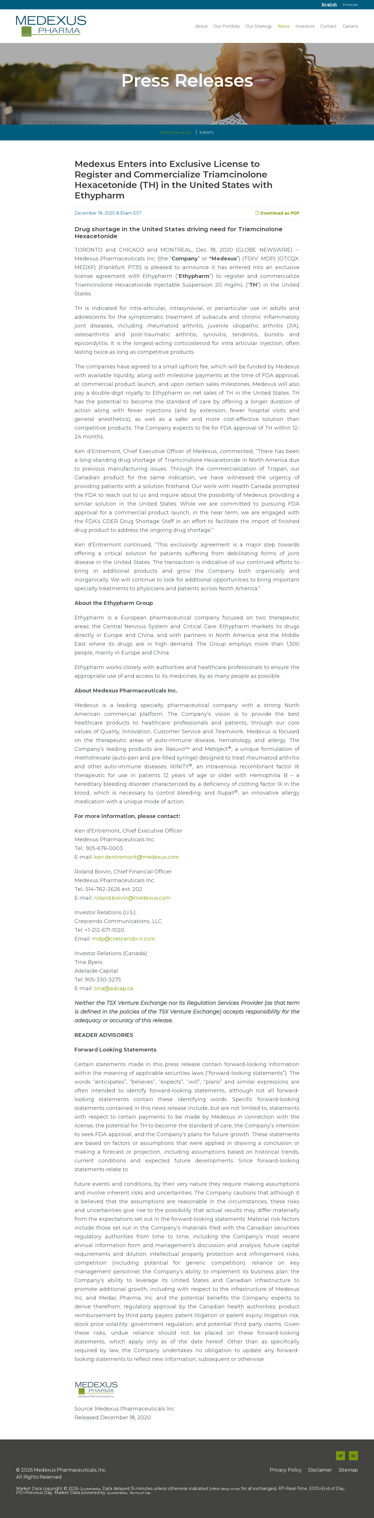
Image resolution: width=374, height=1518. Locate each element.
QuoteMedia (89, 1494)
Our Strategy (259, 26)
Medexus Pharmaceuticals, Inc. (70, 1476)
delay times (230, 1494)
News (284, 26)
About (201, 26)
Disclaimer (320, 1476)
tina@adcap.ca (113, 994)
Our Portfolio (227, 26)
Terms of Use (139, 1498)
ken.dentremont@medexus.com (136, 863)
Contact (328, 26)
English (329, 4)
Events (206, 138)
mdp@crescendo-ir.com (123, 944)
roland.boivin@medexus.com (132, 904)
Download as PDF (277, 219)
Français (350, 4)
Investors (304, 26)
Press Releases (175, 138)
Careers (350, 26)
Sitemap (348, 1476)
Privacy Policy (286, 1476)
